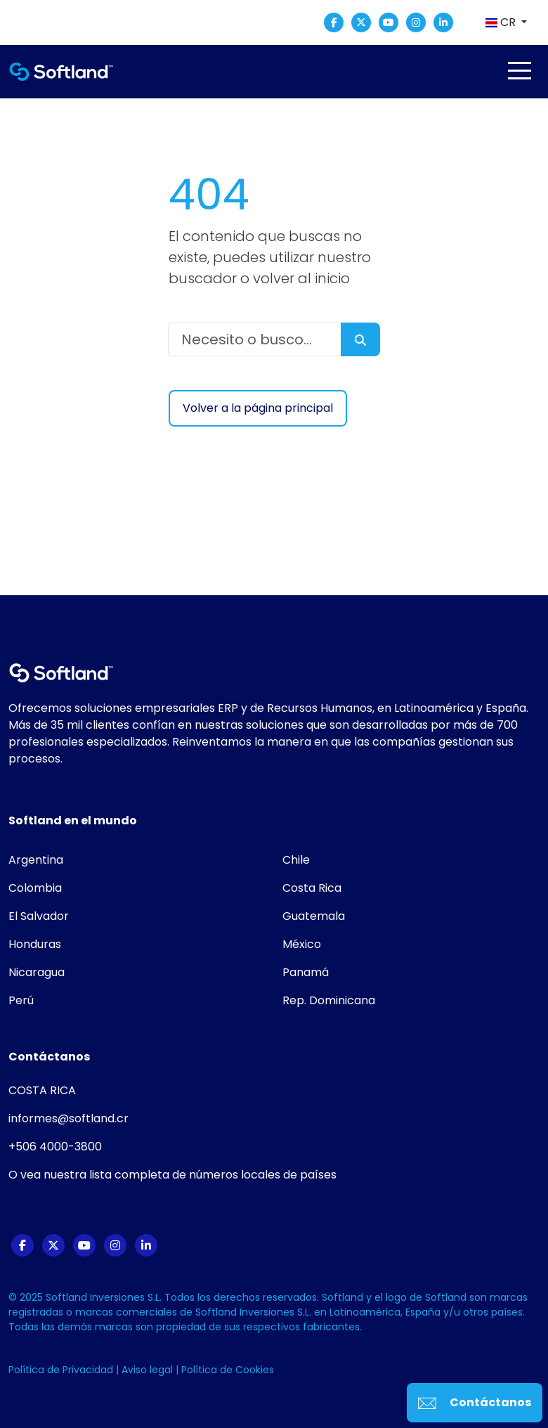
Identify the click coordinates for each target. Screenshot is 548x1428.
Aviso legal (149, 1370)
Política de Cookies (227, 1370)
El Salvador (38, 916)
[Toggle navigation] (519, 70)
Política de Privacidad (62, 1370)
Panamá (305, 972)
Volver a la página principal (258, 408)
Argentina (35, 860)
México (301, 944)
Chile (296, 860)
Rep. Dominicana (328, 1000)
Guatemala (313, 916)
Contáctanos (474, 1402)
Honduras (34, 944)
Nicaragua (36, 972)
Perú (21, 1000)
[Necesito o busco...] (254, 339)
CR (501, 22)
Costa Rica (311, 888)
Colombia (35, 888)
